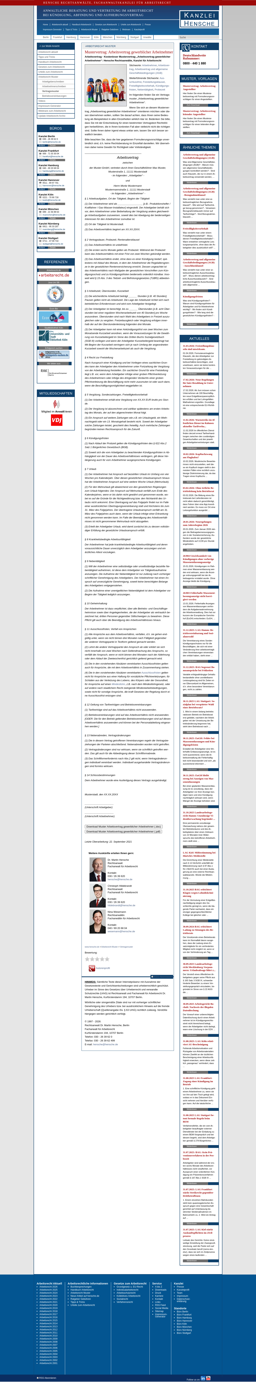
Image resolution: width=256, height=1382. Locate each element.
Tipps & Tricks (71, 29)
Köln (96, 37)
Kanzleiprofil (139, 29)
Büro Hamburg (184, 1317)
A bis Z (158, 1286)
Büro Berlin (182, 1311)
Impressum (182, 1296)
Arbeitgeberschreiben (53, 81)
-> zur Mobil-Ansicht (49, 46)
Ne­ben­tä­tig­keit (145, 89)
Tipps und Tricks (46, 57)
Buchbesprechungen (81, 1286)
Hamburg (71, 37)
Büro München (184, 1327)
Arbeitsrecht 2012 (48, 1329)
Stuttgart (134, 37)
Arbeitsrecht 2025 (48, 1289)
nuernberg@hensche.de (54, 229)
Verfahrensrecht (125, 1302)
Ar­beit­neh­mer (149, 65)
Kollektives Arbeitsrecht (128, 1296)
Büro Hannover (184, 1320)
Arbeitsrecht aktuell (60, 25)
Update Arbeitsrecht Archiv (51, 116)
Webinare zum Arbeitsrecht (52, 111)
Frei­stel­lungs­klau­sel (154, 82)
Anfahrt (42, 145)
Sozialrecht (122, 1299)
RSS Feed (160, 1305)
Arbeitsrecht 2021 (48, 1302)
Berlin (46, 37)
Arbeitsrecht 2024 (48, 1293)
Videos (41, 101)
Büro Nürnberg (184, 1330)
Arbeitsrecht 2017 (48, 1314)
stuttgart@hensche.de (53, 244)
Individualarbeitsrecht (127, 1289)
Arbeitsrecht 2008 (48, 1342)
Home (45, 25)
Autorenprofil (99, 968)
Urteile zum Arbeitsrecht (131, 25)
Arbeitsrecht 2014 (48, 1323)
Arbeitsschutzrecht (126, 1293)
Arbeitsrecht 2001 (48, 1363)
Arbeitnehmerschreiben (54, 86)
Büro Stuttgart (184, 1333)
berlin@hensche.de (52, 142)
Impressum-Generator (52, 29)
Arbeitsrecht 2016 (48, 1317)
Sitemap (159, 1311)
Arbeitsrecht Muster (89, 29)
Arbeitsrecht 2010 (48, 1335)
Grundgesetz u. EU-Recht (130, 1286)
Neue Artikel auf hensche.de (85, 1296)
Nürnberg (121, 37)
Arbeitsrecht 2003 (48, 1357)
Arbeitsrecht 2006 (48, 1348)
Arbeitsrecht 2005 (48, 1351)
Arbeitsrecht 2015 (48, 1320)
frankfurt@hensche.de (53, 156)
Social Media (161, 1308)
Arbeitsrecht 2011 (48, 1332)
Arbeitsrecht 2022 (48, 1299)
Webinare (126, 29)
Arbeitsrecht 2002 (48, 1360)
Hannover (85, 37)
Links (158, 1302)
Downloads (160, 1289)
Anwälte (147, 37)
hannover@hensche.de (53, 185)
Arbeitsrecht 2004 (48, 1354)
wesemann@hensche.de (121, 931)
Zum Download (193, 105)
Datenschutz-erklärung (183, 1300)
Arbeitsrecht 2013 (48, 1326)
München (107, 37)
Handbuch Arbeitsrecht (81, 25)
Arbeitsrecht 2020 (48, 1305)
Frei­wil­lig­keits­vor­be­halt (141, 85)
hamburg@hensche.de (53, 171)
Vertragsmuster (50, 91)
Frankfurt (57, 37)
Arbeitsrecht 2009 (48, 1338)
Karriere (159, 1296)
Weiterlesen (192, 182)
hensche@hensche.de (120, 879)
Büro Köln (182, 1324)
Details (53, 145)
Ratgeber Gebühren (110, 29)
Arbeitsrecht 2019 (48, 1308)
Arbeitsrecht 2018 (48, 1311)
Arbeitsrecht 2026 (48, 1286)
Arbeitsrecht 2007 (48, 1345)
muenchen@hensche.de (54, 215)
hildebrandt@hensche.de (121, 905)
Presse (148, 25)
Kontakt (159, 1299)
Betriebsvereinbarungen (54, 96)
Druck (158, 1293)
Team (179, 1293)
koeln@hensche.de (52, 200)
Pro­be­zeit (160, 89)
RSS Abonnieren (161, 976)
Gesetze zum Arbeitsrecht (106, 25)
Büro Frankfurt (184, 1314)
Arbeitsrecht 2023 (48, 1296)
